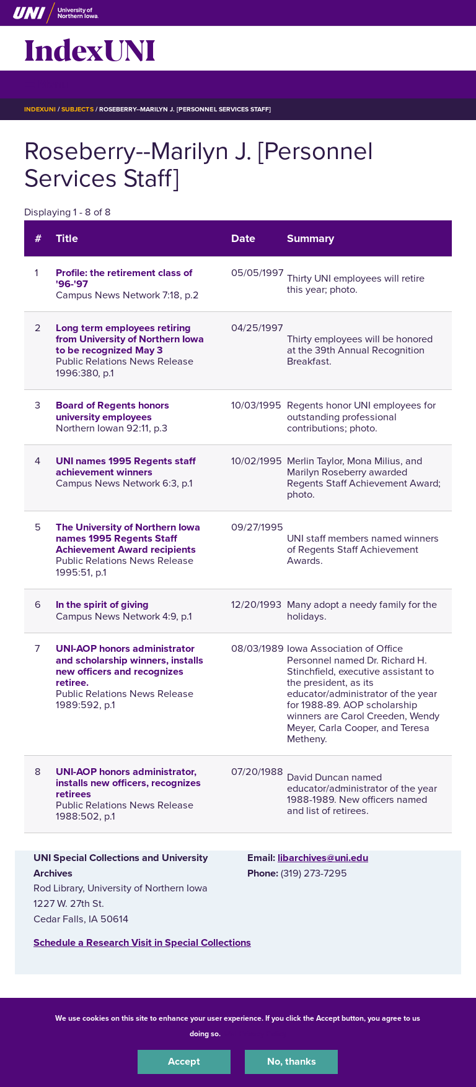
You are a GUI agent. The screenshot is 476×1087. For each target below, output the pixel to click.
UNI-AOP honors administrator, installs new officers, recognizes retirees (128, 783)
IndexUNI (90, 48)
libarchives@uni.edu (323, 858)
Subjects (77, 109)
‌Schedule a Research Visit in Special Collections (142, 943)
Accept (184, 1061)
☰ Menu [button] (46, 84)
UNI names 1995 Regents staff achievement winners (126, 467)
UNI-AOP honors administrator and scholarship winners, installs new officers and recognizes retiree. (129, 666)
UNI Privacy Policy (255, 1033)
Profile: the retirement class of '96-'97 (124, 278)
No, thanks (291, 1061)
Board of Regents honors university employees (112, 411)
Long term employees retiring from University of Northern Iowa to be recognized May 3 (130, 339)
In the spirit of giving (102, 605)
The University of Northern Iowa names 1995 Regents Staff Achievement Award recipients (128, 538)
